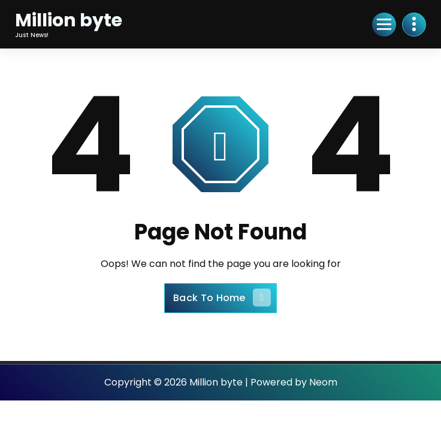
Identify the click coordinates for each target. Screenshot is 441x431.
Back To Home (222, 297)
